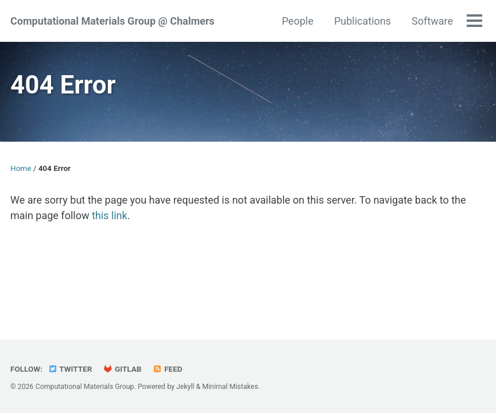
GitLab (122, 368)
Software (432, 21)
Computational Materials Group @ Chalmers (112, 21)
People (297, 21)
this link (109, 215)
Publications (362, 21)
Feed (168, 368)
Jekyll (185, 387)
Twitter (70, 368)
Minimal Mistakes (230, 387)
